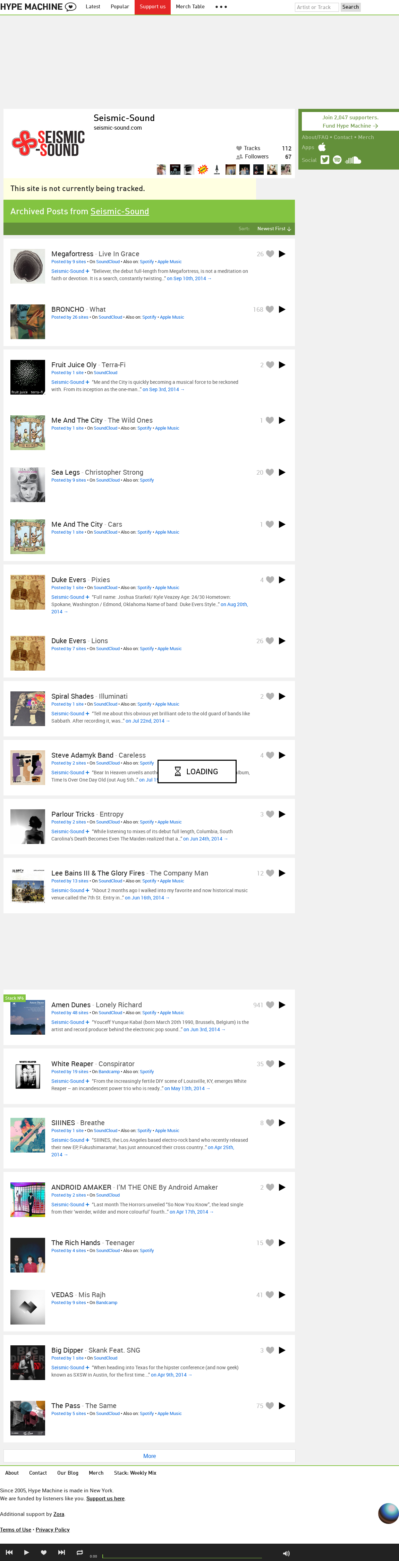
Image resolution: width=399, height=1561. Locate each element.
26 (260, 254)
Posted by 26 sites (69, 317)
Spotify (147, 261)
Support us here (105, 1498)
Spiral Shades (72, 696)
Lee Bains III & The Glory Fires (98, 873)
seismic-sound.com (118, 127)
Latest (93, 7)
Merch (366, 137)
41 (259, 1295)
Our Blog (67, 1473)
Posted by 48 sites (69, 1012)
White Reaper (72, 1063)
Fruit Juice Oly (73, 364)
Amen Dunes (71, 1004)
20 (259, 472)
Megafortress (72, 253)
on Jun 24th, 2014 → (205, 838)
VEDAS (62, 1294)
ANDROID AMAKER (81, 1187)
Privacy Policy (53, 1529)
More (149, 1456)
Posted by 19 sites (69, 1071)
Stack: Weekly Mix (135, 1473)
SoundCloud (108, 261)
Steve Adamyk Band (82, 755)
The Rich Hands (75, 1242)
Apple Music (170, 261)
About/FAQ (315, 137)
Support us (152, 7)
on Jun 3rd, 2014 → (205, 1029)
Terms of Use (15, 1529)
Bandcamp (109, 1071)
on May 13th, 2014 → (187, 1088)
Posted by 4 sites (68, 1250)
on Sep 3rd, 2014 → (164, 389)
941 (258, 1005)
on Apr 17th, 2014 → (192, 1211)
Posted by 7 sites (68, 648)
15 (259, 1243)
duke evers (68, 640)
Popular (120, 7)
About (12, 1473)
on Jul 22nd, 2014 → (148, 720)
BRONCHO (67, 309)
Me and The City (77, 420)
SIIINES (63, 1122)
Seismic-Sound (124, 118)
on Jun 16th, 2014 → (147, 897)
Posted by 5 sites (68, 1413)
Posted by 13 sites (69, 881)
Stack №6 (14, 998)
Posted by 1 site (67, 372)
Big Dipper (67, 1350)
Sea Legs (65, 472)
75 (259, 1406)
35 (260, 1064)
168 (258, 309)
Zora (58, 1513)
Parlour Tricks (72, 814)
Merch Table (190, 7)
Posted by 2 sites (68, 763)
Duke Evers (68, 579)
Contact (343, 137)
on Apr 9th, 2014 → (172, 1374)
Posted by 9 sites (68, 261)
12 (260, 873)
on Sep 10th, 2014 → (189, 278)
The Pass (65, 1405)
